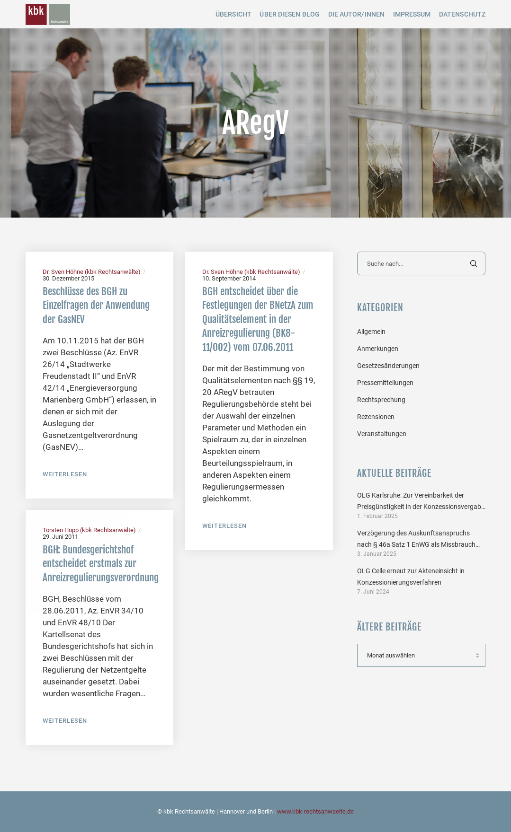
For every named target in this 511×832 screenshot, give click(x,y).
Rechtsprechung (381, 399)
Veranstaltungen (381, 434)
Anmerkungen (377, 348)
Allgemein (371, 331)
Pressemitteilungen (385, 382)
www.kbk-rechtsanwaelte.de (315, 811)
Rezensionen (375, 416)
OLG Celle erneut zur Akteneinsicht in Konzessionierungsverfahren (411, 576)
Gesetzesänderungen (388, 365)
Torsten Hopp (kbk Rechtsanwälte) (89, 530)
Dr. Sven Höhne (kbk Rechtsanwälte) (92, 271)
